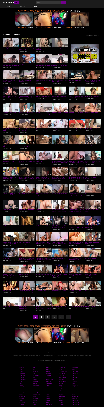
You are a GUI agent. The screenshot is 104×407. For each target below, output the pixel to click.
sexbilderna (36, 375)
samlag (48, 400)
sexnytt (35, 383)
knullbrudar (23, 379)
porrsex (61, 402)
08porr (48, 385)
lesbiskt (74, 381)
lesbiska (48, 373)
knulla (34, 404)
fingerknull (75, 385)
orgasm (35, 391)
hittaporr (61, 375)
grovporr (35, 402)
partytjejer (22, 373)
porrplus (61, 404)
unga (34, 377)
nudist (34, 396)
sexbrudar (35, 389)
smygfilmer (49, 383)
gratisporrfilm (49, 379)
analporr (35, 387)
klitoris (61, 400)
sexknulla (75, 367)
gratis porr (35, 371)
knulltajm (48, 375)
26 (61, 317)
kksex (47, 377)
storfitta (35, 379)
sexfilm (35, 400)
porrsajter (75, 391)
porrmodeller (62, 367)
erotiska (48, 387)
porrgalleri (75, 373)
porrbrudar (75, 377)
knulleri (22, 377)
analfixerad (62, 373)
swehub (22, 393)
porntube (74, 398)
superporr (62, 379)
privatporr (48, 402)
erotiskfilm (22, 387)
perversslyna (36, 394)
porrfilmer (48, 367)
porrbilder (75, 400)
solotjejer (35, 381)
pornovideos (75, 402)
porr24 (48, 371)
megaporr (62, 396)
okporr (61, 394)
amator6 (22, 389)
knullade (22, 404)
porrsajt (74, 393)
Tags (35, 6)
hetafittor (22, 385)
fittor (34, 373)
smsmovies (62, 381)
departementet (37, 385)
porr (21, 369)
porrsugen (75, 371)
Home (8, 6)
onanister (61, 393)
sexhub (74, 389)
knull (21, 381)
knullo (74, 387)
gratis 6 (22, 367)
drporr (21, 400)
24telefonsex (23, 391)
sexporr (61, 385)
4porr (34, 369)
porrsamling (36, 393)
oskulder (61, 391)
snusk (47, 391)
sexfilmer (74, 369)
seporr (48, 398)
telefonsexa (62, 377)
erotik (60, 369)
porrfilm (48, 369)
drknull (34, 367)
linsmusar (35, 398)
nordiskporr (23, 375)
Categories (22, 6)
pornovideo (75, 404)
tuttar (21, 394)
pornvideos (75, 396)
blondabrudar (63, 371)
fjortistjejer (62, 398)
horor (73, 375)
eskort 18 (48, 396)
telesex (22, 398)
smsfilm (61, 383)
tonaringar (22, 396)
